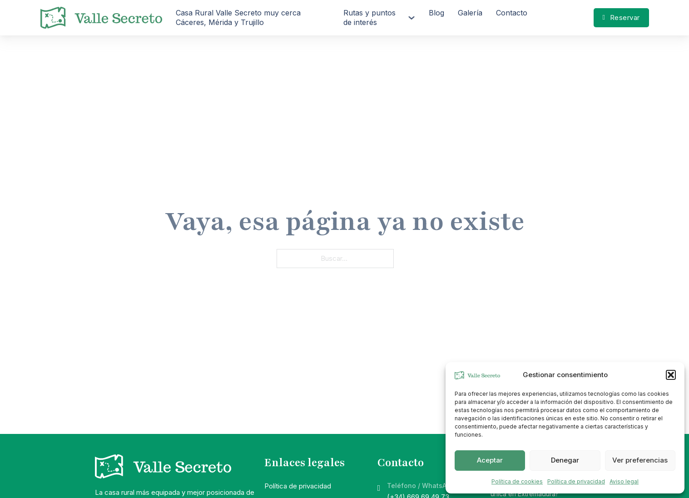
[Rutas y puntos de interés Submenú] (411, 17)
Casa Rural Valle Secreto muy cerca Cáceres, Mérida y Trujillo (238, 17)
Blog (436, 12)
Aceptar (490, 460)
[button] (670, 374)
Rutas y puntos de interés (369, 17)
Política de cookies (517, 481)
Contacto (511, 12)
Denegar (565, 460)
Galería (470, 12)
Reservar (621, 17)
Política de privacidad (576, 481)
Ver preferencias (640, 460)
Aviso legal (624, 481)
